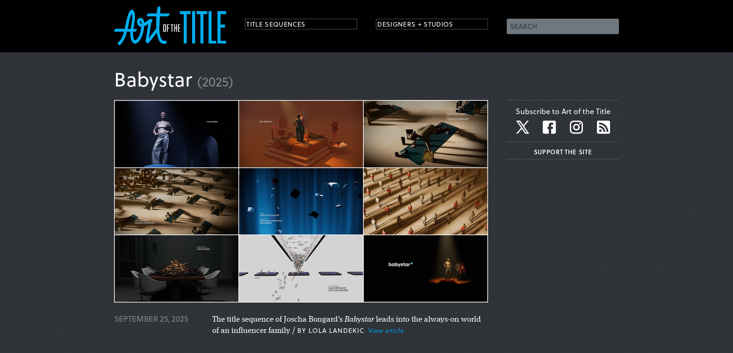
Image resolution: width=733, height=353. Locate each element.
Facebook (549, 127)
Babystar (153, 78)
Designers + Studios (425, 25)
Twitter (523, 127)
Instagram (576, 127)
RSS (603, 127)
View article (386, 330)
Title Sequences (284, 25)
